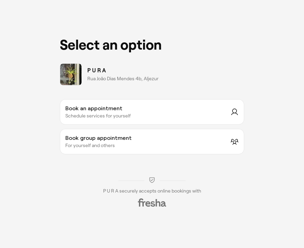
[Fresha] (152, 202)
